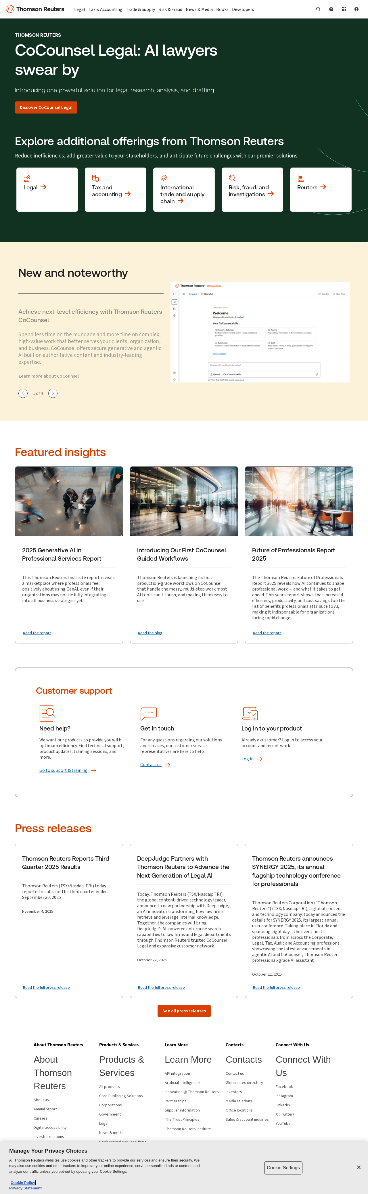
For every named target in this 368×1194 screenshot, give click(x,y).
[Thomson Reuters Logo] (37, 9)
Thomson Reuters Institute (188, 1129)
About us (41, 1100)
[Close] (358, 1167)
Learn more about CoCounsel (49, 376)
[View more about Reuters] (321, 190)
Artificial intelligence (182, 1083)
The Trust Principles (182, 1119)
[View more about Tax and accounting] (115, 190)
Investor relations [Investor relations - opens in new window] (49, 1137)
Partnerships (176, 1101)
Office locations (239, 1110)
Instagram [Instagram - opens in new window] (284, 1096)
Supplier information (182, 1110)
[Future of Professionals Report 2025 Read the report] (268, 633)
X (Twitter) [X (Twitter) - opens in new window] (285, 1114)
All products (109, 1087)
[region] (184, 1168)
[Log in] (247, 759)
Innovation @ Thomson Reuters (192, 1092)
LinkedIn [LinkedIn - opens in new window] (283, 1105)
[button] (318, 9)
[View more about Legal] (47, 190)
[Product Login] (344, 9)
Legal (103, 1123)
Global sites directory (244, 1083)
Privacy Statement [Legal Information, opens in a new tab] (25, 1188)
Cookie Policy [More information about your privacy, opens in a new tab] (23, 1182)
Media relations (239, 1101)
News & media (111, 1133)
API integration (177, 1073)
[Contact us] (150, 764)
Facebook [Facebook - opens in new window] (284, 1087)
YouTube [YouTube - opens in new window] (283, 1123)
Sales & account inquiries (247, 1119)
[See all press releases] (184, 1011)
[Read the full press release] (49, 987)
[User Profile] (356, 9)
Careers (40, 1118)
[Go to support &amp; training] (64, 770)
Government (110, 1114)
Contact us (235, 1073)
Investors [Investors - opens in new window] (234, 1092)
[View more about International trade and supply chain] (184, 190)
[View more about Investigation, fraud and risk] (252, 190)
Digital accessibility (50, 1127)
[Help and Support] (331, 9)
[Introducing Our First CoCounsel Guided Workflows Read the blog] (151, 633)
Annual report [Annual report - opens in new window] (45, 1109)
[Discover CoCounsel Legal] (46, 107)
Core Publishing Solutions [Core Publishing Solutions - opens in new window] (121, 1096)
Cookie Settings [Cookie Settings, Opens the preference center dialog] (283, 1167)
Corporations (110, 1105)
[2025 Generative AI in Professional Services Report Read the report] (38, 633)
